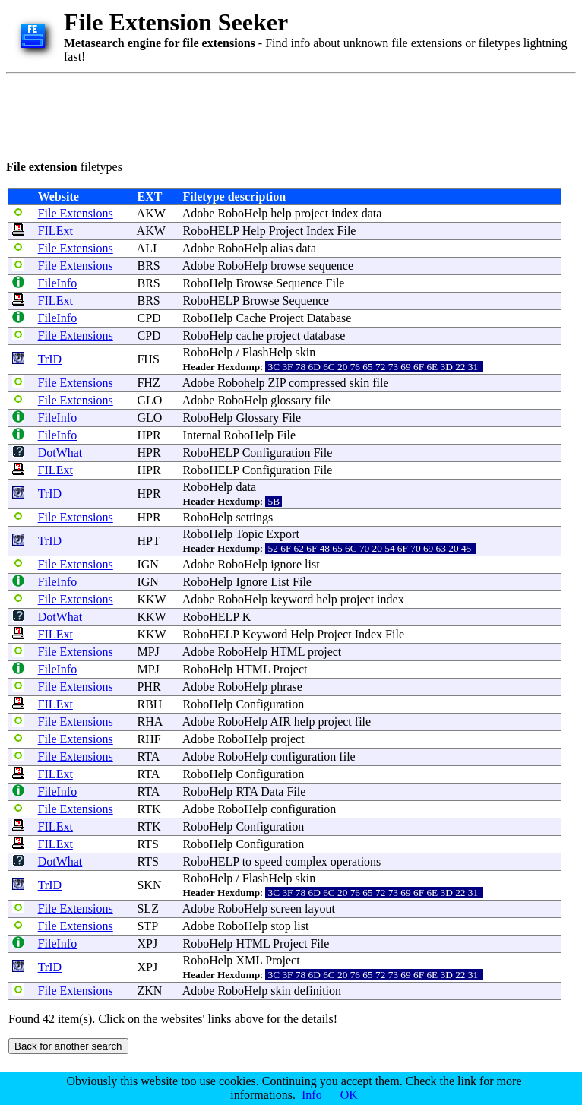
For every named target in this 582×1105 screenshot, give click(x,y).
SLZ (147, 908)
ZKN (149, 990)
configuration (303, 756)
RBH (149, 704)
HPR (148, 435)
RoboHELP (211, 230)
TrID (50, 359)
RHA (149, 721)
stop (280, 926)
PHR (148, 686)
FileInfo (57, 283)
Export (282, 533)
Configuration (276, 452)
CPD (148, 318)
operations (356, 861)
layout (320, 908)
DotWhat (60, 452)
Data (272, 791)
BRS (148, 265)
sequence (330, 265)
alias (281, 248)
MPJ (148, 651)
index (345, 213)
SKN (149, 885)
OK (349, 1094)
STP (147, 926)
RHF (148, 739)
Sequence (299, 283)
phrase (286, 686)
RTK (148, 809)
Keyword (265, 634)
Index (320, 230)
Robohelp (240, 382)
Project (286, 230)
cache (249, 335)
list (312, 564)
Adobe (198, 213)
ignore (286, 564)
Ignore (251, 581)
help (281, 213)
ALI (147, 248)
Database (329, 318)
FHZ (148, 382)
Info (312, 1094)
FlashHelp (267, 352)
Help (254, 230)
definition (317, 990)
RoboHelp (242, 213)
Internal (202, 435)
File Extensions (75, 213)
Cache (251, 318)
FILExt (55, 230)
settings (254, 517)
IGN (147, 564)
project (311, 213)
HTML (287, 651)
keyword (291, 599)
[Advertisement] (282, 114)
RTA (148, 756)
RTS (147, 843)
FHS (148, 359)
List (279, 581)
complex (306, 861)
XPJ (147, 943)
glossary (290, 400)
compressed (317, 382)
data (372, 213)
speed (268, 861)
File (346, 230)
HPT (148, 540)
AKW (151, 213)
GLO (149, 400)
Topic (249, 533)
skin (306, 352)
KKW (151, 599)
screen (286, 908)
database (324, 335)
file (380, 382)
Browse (254, 283)
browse (287, 265)
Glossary (257, 417)
